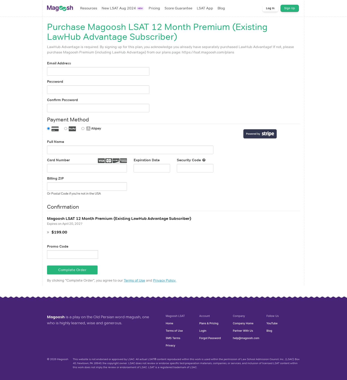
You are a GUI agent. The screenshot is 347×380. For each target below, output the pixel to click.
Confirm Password (62, 100)
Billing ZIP (55, 178)
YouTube (272, 323)
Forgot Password (210, 338)
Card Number (58, 160)
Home (169, 323)
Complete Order (72, 270)
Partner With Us (243, 330)
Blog (269, 330)
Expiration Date (147, 160)
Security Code (191, 160)
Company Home (243, 323)
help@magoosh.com (246, 338)
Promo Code (57, 246)
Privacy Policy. (164, 280)
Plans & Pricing (208, 323)
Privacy (170, 345)
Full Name (55, 142)
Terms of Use (134, 280)
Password (55, 81)
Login (202, 330)
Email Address (59, 63)
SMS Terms (173, 338)
